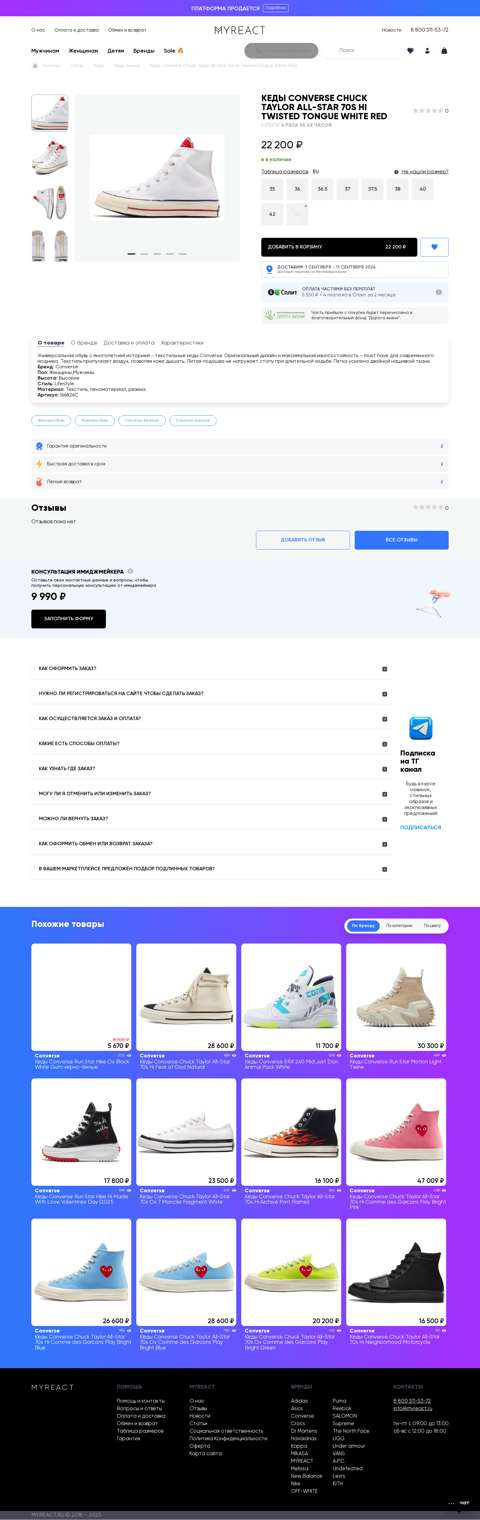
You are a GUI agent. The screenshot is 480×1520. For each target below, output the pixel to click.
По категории (392, 926)
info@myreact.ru (413, 1409)
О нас (38, 30)
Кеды (99, 66)
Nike (295, 1484)
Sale (174, 51)
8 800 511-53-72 (430, 30)
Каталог (52, 66)
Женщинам (83, 51)
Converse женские (142, 420)
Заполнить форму (68, 619)
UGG (339, 1439)
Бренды (143, 51)
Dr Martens (304, 1431)
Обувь (77, 66)
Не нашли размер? (425, 172)
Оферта (200, 1446)
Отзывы (198, 1409)
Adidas (299, 1401)
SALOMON (345, 1416)
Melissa (299, 1469)
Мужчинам (45, 51)
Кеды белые (127, 66)
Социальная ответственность (226, 1431)
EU (316, 172)
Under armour (349, 1446)
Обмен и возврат (127, 30)
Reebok (342, 1409)
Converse (302, 1416)
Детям (115, 51)
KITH (338, 1484)
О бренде (84, 343)
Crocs (298, 1424)
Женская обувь (51, 420)
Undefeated (348, 1469)
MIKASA (299, 1454)
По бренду (352, 926)
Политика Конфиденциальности (228, 1439)
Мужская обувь (94, 420)
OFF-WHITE (304, 1491)
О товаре (51, 343)
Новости (391, 30)
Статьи (198, 1424)
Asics (297, 1409)
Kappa (299, 1446)
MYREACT (302, 1461)
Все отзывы (402, 540)
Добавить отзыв (303, 540)
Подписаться (420, 828)
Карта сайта (206, 1454)
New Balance (306, 1476)
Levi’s (339, 1476)
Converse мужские (193, 420)
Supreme (343, 1424)
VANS (339, 1454)
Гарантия (128, 1439)
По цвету (430, 926)
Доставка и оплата (129, 343)
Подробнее (275, 8)
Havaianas (304, 1439)
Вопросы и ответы (139, 1409)
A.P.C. (339, 1461)
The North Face (351, 1431)
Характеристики (182, 343)
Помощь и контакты (141, 1401)
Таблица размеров (284, 172)
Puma (339, 1401)
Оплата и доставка (77, 30)
